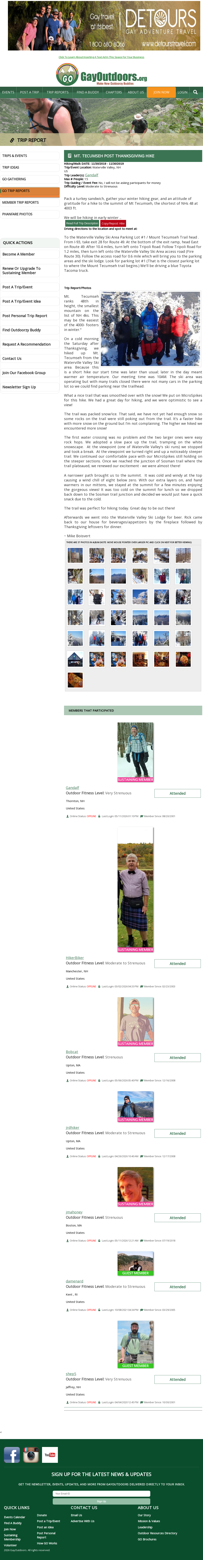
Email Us (76, 1515)
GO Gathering (14, 179)
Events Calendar (14, 1517)
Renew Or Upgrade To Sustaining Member (21, 270)
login (183, 92)
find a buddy (88, 92)
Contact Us (11, 358)
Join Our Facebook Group (24, 372)
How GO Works (47, 1543)
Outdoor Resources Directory (157, 1533)
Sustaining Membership (12, 1537)
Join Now (161, 92)
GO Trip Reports (16, 191)
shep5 (71, 1373)
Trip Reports (58, 92)
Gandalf (91, 175)
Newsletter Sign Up (19, 387)
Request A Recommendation (26, 344)
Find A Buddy (12, 1523)
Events (8, 92)
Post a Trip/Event (48, 1521)
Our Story (144, 1515)
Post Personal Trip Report (24, 315)
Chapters (114, 92)
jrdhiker (72, 1127)
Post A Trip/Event (17, 287)
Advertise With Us (82, 1521)
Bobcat (72, 1051)
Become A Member (18, 254)
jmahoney (74, 1212)
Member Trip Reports (20, 202)
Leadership (145, 1527)
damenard (74, 1281)
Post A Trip (29, 92)
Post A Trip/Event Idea (21, 301)
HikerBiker (75, 957)
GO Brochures (147, 1539)
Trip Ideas (10, 167)
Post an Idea (45, 1527)
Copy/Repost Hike (113, 223)
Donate (42, 1515)
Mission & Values (149, 1521)
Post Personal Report (46, 1535)
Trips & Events (14, 156)
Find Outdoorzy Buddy (21, 330)
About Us (136, 92)
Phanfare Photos (17, 214)
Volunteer (10, 1545)
